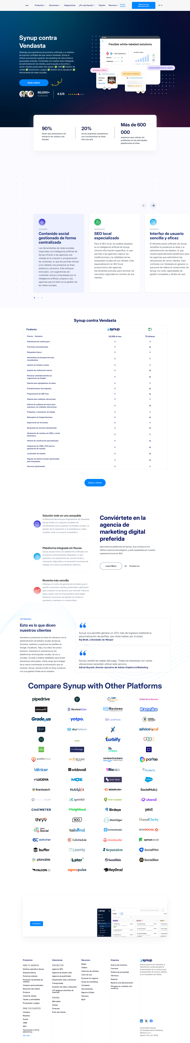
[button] (40, 5)
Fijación (102, 5)
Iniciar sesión (123, 5)
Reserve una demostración (143, 5)
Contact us (134, 566)
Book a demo (34, 82)
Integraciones (69, 5)
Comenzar (36, 924)
